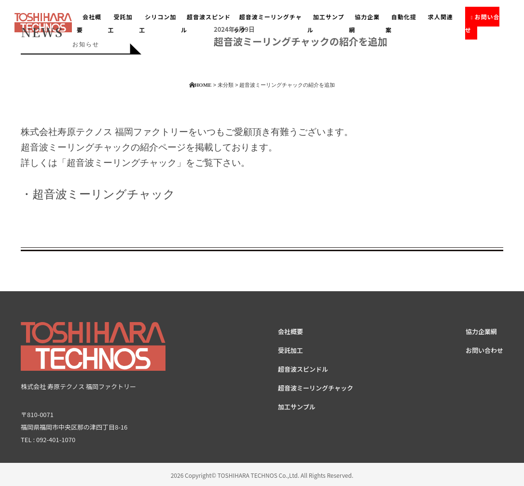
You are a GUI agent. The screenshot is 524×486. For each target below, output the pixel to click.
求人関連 (440, 17)
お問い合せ (482, 23)
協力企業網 (364, 23)
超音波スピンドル (303, 369)
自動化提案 (401, 23)
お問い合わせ (484, 350)
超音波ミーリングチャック (268, 23)
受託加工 (290, 350)
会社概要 (290, 331)
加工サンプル (326, 23)
